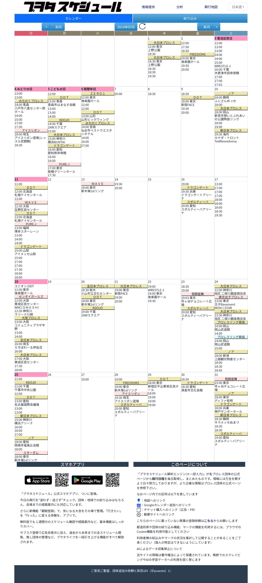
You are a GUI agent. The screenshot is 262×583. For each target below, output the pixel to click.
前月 (58, 26)
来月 (206, 26)
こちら (208, 520)
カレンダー (73, 18)
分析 (179, 6)
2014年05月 (126, 26)
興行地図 (211, 6)
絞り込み (190, 18)
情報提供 (148, 6)
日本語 (237, 6)
